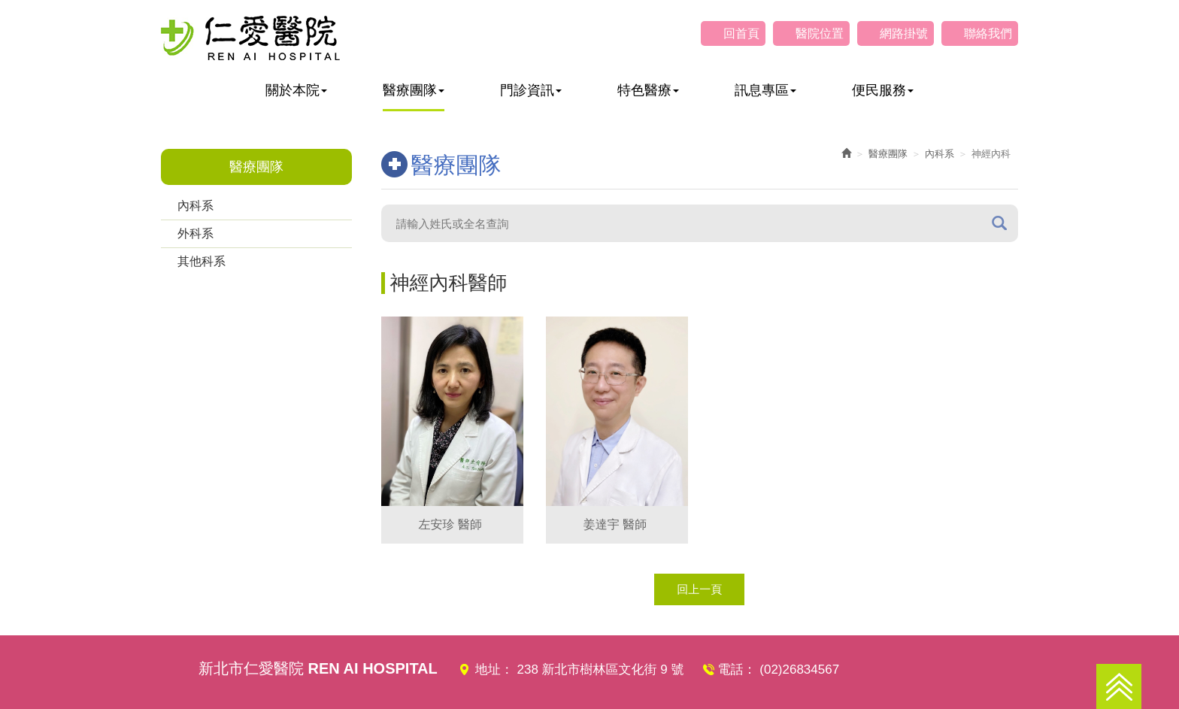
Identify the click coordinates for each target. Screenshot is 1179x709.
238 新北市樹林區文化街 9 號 (600, 669)
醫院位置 (820, 33)
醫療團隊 (888, 153)
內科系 (195, 205)
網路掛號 (904, 33)
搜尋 (999, 223)
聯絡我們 (988, 33)
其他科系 (201, 261)
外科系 (195, 233)
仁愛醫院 (250, 37)
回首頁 (741, 33)
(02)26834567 (799, 669)
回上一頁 (699, 589)
